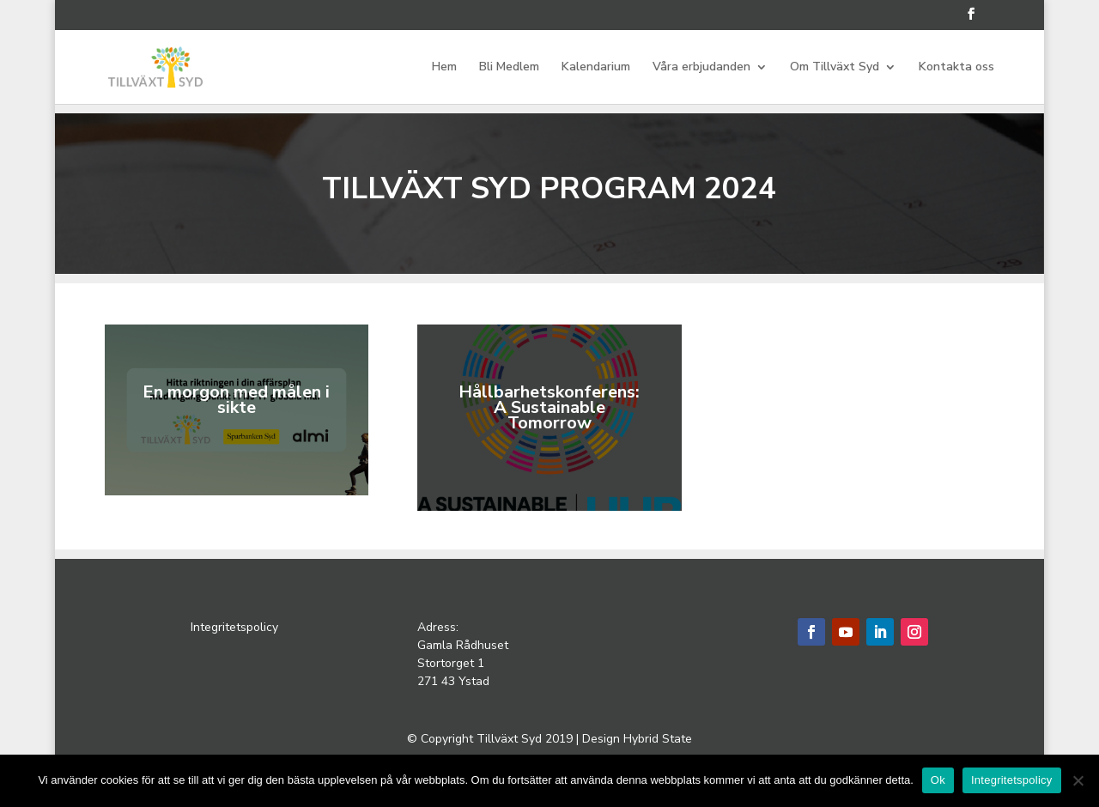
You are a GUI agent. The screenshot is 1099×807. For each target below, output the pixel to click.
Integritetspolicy (236, 627)
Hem (444, 68)
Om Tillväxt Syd (834, 68)
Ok (938, 780)
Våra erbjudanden (701, 68)
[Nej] (1077, 780)
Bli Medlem (509, 68)
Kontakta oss (956, 68)
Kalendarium (596, 68)
